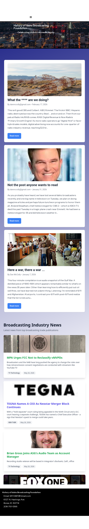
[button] (31, 17)
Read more (14, 136)
